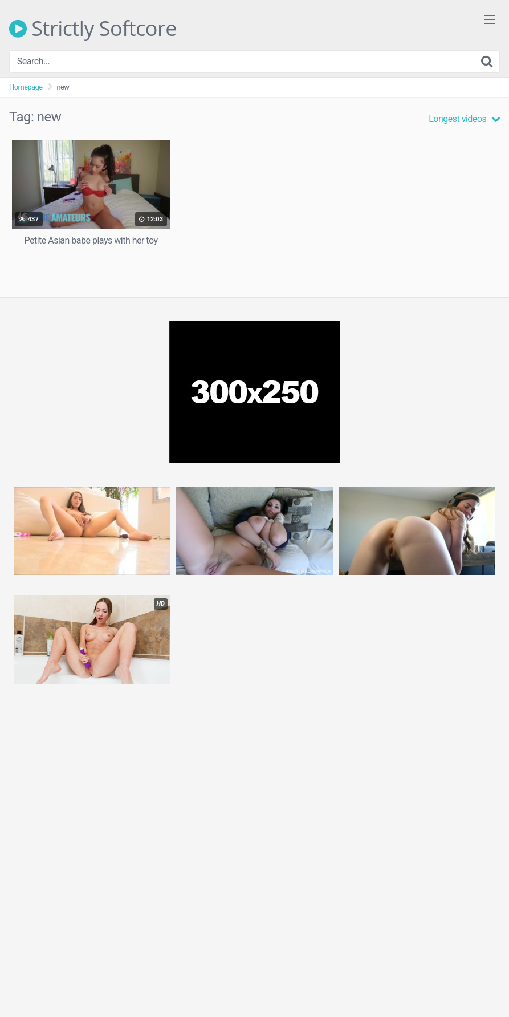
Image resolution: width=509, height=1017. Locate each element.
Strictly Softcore (93, 28)
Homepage (26, 87)
